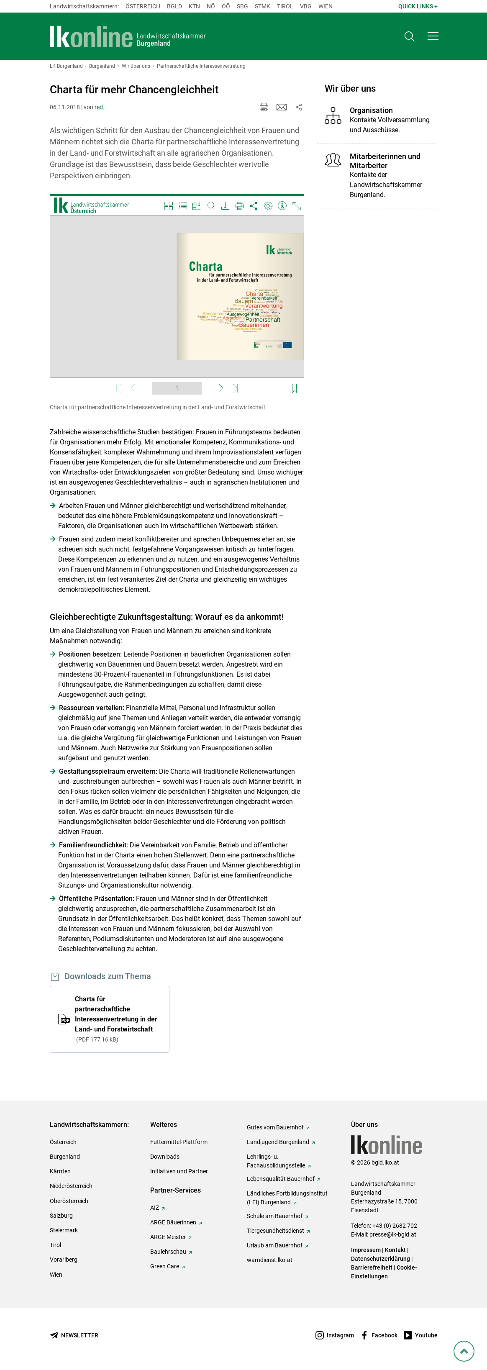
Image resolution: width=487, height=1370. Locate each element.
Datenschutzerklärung (380, 1258)
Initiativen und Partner (179, 1171)
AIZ (154, 1207)
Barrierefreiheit (371, 1267)
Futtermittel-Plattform (179, 1142)
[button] (433, 36)
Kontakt (395, 1250)
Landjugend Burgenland (278, 1142)
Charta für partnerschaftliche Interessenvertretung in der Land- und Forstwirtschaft (116, 1019)
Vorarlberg (63, 1259)
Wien (325, 6)
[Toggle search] (410, 36)
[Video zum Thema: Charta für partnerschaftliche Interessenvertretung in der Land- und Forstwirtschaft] (177, 296)
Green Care (164, 1266)
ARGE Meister (168, 1237)
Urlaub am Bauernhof (274, 1245)
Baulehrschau (168, 1251)
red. (100, 107)
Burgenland (65, 1156)
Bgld (174, 6)
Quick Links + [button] (418, 6)
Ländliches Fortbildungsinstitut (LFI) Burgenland (287, 1198)
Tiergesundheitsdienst (275, 1230)
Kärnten (60, 1171)
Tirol (285, 6)
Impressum (366, 1250)
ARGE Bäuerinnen (173, 1222)
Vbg (306, 6)
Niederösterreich (71, 1186)
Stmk (262, 6)
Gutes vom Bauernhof (275, 1127)
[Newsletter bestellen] (74, 1335)
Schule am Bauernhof (274, 1216)
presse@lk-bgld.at (392, 1234)
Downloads (164, 1156)
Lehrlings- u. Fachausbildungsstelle (276, 1161)
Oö (226, 6)
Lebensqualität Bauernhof (281, 1178)
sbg (242, 6)
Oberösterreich (69, 1201)
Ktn (194, 6)
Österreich (143, 6)
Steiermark (64, 1230)
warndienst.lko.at (269, 1260)
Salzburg (61, 1215)
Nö (211, 6)
